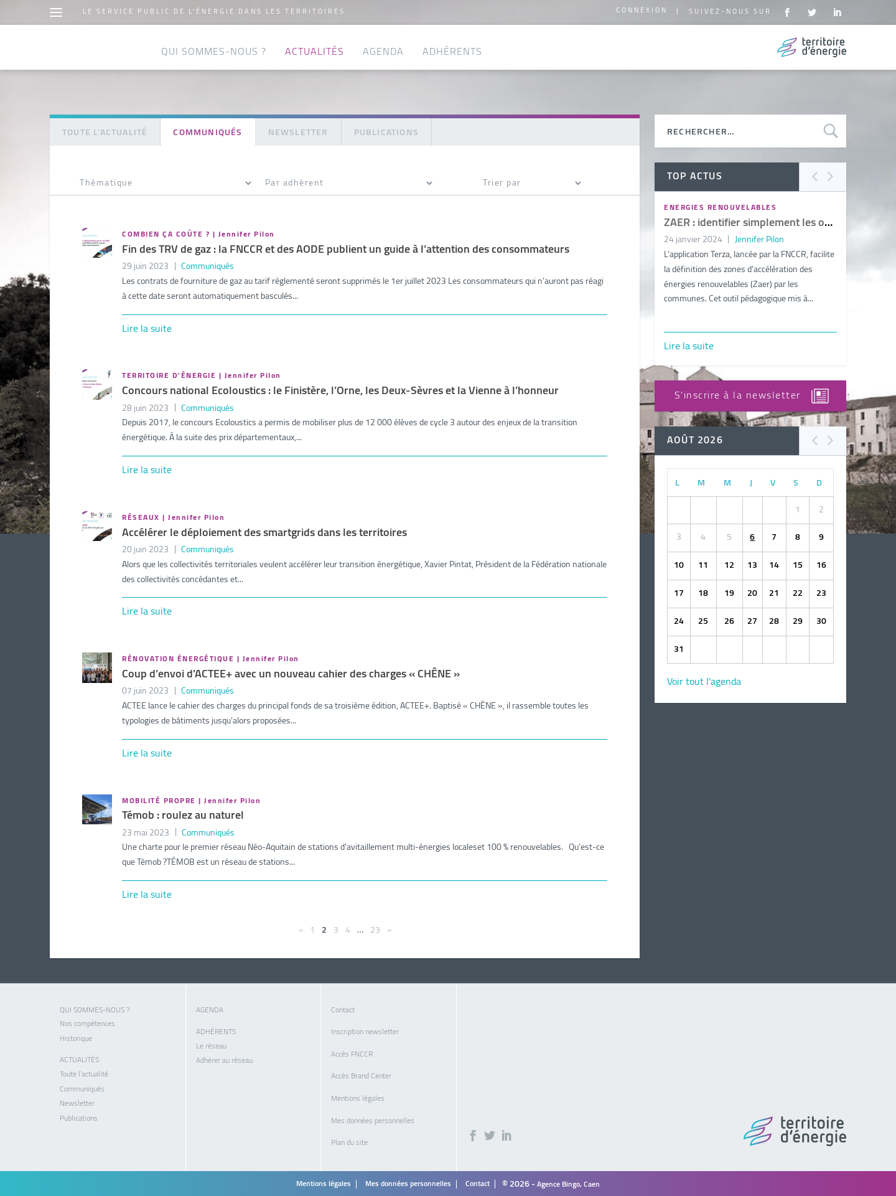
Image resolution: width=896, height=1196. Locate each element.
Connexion (642, 10)
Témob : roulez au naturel (183, 813)
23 (375, 928)
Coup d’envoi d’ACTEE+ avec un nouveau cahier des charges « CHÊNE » (291, 672)
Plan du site (349, 1140)
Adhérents (452, 70)
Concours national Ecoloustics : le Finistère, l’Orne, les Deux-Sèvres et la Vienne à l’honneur (340, 389)
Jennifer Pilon (246, 232)
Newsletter (298, 130)
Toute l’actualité (104, 130)
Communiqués (207, 264)
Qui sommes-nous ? (213, 70)
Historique (76, 1036)
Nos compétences (87, 1021)
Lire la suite (147, 327)
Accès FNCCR (352, 1052)
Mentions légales (358, 1096)
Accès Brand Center (361, 1074)
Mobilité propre (159, 799)
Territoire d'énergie (169, 373)
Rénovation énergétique (178, 657)
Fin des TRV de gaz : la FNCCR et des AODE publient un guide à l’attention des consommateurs (345, 247)
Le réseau (211, 1044)
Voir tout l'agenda (704, 680)
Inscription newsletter (365, 1030)
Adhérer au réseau (224, 1058)
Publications (386, 130)
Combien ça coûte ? (166, 232)
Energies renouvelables (720, 205)
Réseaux (141, 515)
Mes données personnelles (372, 1119)
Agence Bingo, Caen (568, 1182)
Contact (343, 1008)
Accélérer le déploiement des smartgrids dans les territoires (264, 531)
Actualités (314, 70)
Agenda (383, 70)
